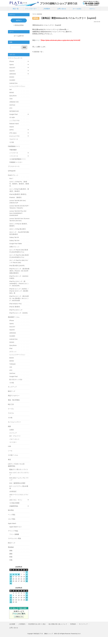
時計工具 (11, 404)
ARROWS (12, 74)
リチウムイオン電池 (14, 538)
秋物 (10, 557)
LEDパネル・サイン (15, 500)
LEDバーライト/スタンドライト (18, 496)
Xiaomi (11, 127)
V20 (10, 367)
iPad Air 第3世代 (14, 306)
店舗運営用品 (13, 506)
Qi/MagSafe (12, 171)
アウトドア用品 (13, 531)
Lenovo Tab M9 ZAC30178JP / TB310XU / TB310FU (19, 207)
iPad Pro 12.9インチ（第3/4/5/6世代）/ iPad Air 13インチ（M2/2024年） (19, 283)
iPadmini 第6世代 (15, 197)
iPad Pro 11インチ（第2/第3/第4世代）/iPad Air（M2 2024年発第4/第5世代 (19, 271)
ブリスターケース (13, 166)
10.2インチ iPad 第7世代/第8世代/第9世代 (19, 233)
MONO (11, 92)
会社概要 (12, 624)
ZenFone (12, 105)
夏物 (10, 554)
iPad (10, 348)
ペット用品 (11, 514)
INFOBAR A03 (14, 111)
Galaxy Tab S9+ (14, 240)
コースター (13, 442)
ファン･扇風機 (14, 534)
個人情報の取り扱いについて (58, 624)
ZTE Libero (12, 133)
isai (10, 89)
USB (9, 446)
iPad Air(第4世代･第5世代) (17, 194)
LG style (12, 117)
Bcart (79, 633)
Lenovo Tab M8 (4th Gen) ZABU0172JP (17, 201)
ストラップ (13, 433)
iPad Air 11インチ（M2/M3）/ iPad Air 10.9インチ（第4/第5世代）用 (18, 291)
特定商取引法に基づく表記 (37, 624)
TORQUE (12, 364)
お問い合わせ (61, 8)
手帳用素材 (13, 150)
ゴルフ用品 (11, 519)
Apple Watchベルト (15, 527)
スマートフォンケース (15, 58)
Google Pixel (13, 114)
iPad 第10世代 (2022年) (17, 265)
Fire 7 (11, 178)
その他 (11, 142)
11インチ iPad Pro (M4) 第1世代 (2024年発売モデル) (19, 256)
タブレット (13, 351)
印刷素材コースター (15, 162)
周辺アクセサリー (13, 395)
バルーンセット (14, 439)
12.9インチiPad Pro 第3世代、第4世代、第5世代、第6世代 (19, 184)
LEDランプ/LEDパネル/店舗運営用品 (16, 465)
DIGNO (11, 77)
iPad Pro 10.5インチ (15, 310)
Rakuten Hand (14, 123)
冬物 (10, 560)
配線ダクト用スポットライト (18, 469)
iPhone (11, 61)
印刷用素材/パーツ (14, 146)
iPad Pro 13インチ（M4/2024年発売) (18, 277)
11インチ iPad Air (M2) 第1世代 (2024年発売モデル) (18, 251)
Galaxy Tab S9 (14, 237)
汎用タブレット (14, 247)
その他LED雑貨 (14, 503)
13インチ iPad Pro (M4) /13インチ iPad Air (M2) (18, 261)
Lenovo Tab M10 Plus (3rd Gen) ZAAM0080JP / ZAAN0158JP (17, 213)
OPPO (11, 130)
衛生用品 (11, 510)
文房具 (11, 430)
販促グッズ (11, 391)
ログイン (92, 8)
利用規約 (73, 624)
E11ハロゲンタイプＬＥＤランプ (19, 474)
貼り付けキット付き (15, 379)
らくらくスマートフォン (17, 86)
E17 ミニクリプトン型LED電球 (18, 487)
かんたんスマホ (14, 136)
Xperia (11, 64)
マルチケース (13, 139)
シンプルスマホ (14, 120)
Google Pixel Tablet (15, 243)
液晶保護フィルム (13, 317)
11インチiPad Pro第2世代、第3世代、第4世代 (19, 190)
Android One (13, 83)
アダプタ (11, 413)
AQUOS (12, 71)
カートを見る (77, 8)
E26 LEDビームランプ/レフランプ (18, 479)
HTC (10, 108)
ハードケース (13, 153)
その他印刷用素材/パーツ (17, 159)
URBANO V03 (14, 102)
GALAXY (12, 67)
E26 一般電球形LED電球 (17, 483)
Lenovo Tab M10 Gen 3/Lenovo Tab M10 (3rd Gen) (19, 219)
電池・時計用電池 (13, 400)
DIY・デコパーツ (14, 436)
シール (10, 450)
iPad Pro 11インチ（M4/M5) (18, 313)
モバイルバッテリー (14, 422)
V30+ (11, 99)
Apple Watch (12, 523)
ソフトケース (13, 156)
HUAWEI (12, 80)
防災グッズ (11, 543)
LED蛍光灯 (12, 491)
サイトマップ (83, 624)
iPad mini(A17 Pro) (15, 303)
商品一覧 (16, 8)
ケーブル (11, 409)
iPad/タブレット (13, 175)
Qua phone (12, 95)
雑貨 (9, 426)
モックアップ (12, 387)
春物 (10, 550)
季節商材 (11, 547)
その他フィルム (13, 455)
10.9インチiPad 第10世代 (17, 229)
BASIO (11, 358)
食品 (9, 459)
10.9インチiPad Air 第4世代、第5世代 (18, 225)
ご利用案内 (46, 8)
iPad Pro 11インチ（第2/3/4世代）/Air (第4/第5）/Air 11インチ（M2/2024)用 (19, 298)
